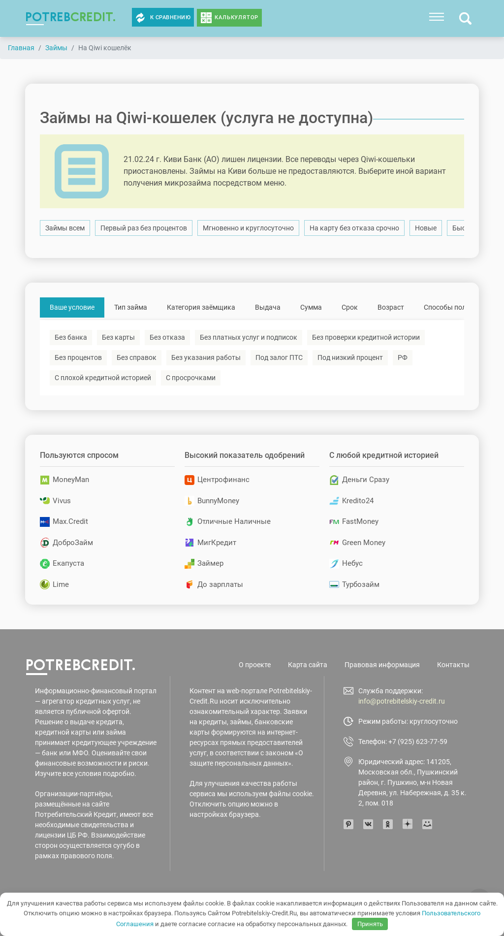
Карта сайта (307, 665)
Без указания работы (206, 357)
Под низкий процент (350, 357)
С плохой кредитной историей (103, 378)
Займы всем (65, 228)
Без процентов (78, 357)
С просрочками (191, 378)
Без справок (137, 357)
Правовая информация (382, 665)
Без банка (71, 337)
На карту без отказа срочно (354, 228)
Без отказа (167, 337)
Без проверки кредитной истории (366, 337)
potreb (70, 16)
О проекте (255, 665)
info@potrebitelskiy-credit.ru (401, 701)
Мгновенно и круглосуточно (248, 228)
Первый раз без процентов (143, 228)
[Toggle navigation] (436, 16)
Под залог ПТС (279, 357)
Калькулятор (236, 17)
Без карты (118, 337)
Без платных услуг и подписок (248, 337)
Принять (370, 924)
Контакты (453, 665)
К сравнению (163, 18)
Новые (426, 228)
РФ (403, 357)
